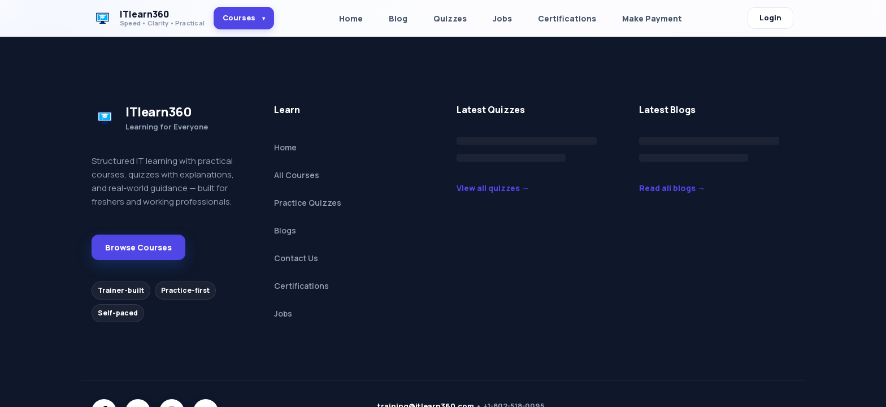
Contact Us (296, 258)
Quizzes (450, 18)
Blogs (285, 230)
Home (351, 18)
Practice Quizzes (307, 202)
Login (770, 17)
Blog (398, 18)
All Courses (296, 175)
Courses (244, 17)
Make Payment (652, 18)
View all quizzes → (493, 188)
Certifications (567, 18)
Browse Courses (138, 247)
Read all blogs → (672, 188)
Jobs (502, 18)
